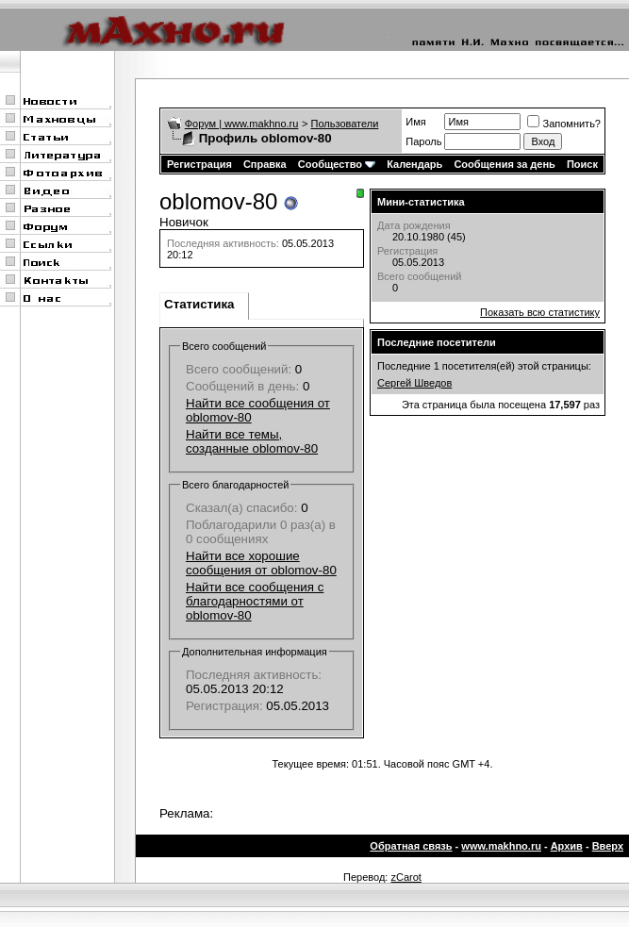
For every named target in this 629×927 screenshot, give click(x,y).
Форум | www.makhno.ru (242, 123)
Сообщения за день (504, 164)
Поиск (582, 164)
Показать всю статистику (540, 312)
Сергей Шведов (414, 383)
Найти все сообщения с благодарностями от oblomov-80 (254, 601)
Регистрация (199, 164)
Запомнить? (564, 123)
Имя (415, 121)
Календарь (414, 164)
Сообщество (336, 164)
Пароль (423, 141)
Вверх (607, 846)
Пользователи (345, 123)
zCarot (405, 877)
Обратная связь (411, 846)
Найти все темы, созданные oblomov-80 (252, 441)
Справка (265, 164)
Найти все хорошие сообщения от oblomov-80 (261, 563)
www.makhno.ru (501, 846)
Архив (567, 846)
